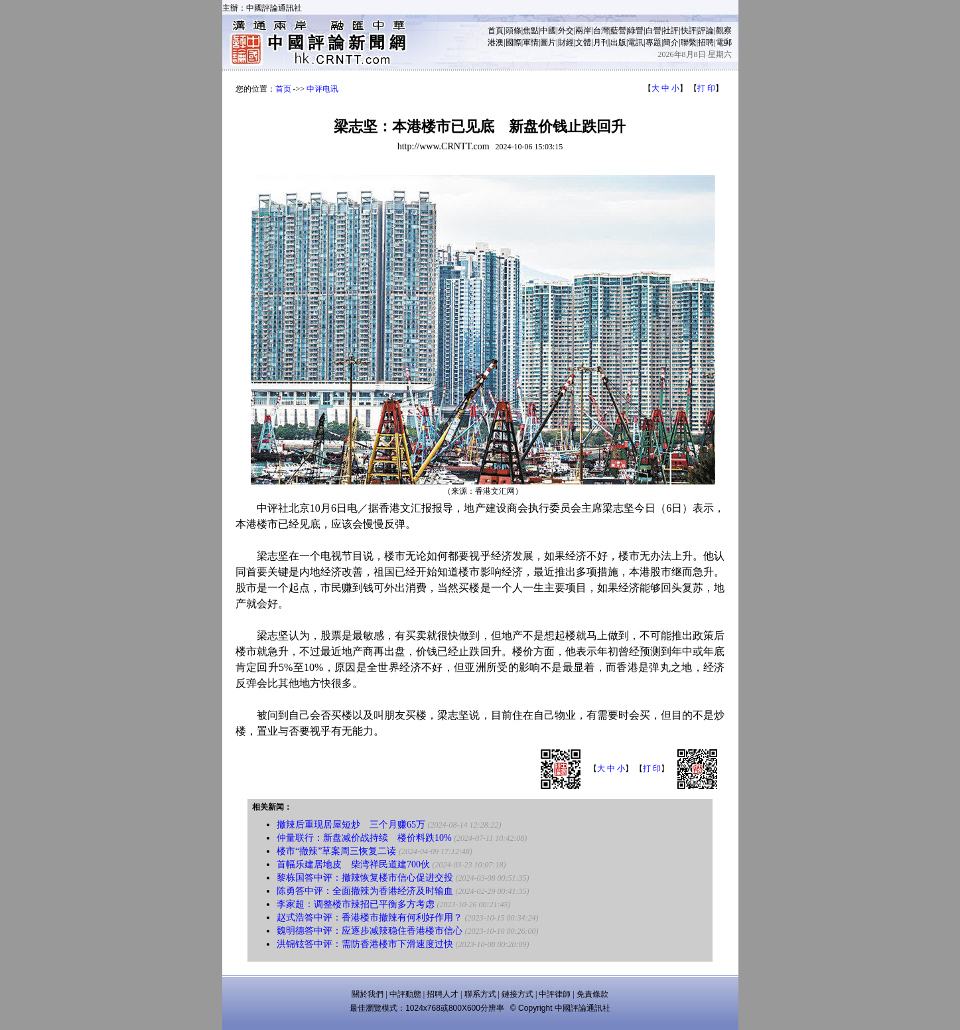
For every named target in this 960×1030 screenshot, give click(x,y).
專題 (653, 42)
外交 (566, 30)
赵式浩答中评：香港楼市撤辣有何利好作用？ (369, 917)
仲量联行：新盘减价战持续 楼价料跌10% (364, 838)
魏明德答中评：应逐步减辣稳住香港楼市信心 (369, 931)
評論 (706, 30)
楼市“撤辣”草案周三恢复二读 (336, 851)
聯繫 (689, 42)
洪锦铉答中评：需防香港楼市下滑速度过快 (365, 944)
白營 (653, 30)
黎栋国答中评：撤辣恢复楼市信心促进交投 (365, 878)
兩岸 (583, 30)
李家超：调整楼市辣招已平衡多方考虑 (356, 904)
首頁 (496, 30)
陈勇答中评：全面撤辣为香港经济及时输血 (365, 891)
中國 (548, 30)
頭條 (513, 30)
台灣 (601, 30)
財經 (566, 42)
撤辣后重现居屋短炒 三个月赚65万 (351, 825)
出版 (618, 42)
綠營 (636, 30)
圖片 (548, 42)
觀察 (724, 30)
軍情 (531, 42)
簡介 (671, 42)
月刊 (601, 42)
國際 (513, 42)
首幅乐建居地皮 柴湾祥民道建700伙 (353, 864)
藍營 (618, 30)
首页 (283, 89)
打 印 (706, 88)
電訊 (636, 42)
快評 (689, 30)
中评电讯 (322, 89)
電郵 (724, 42)
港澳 (496, 42)
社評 (671, 30)
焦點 (531, 30)
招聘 (706, 42)
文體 (583, 42)
